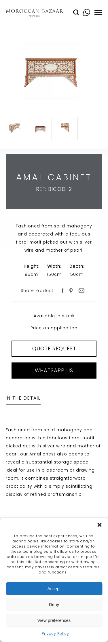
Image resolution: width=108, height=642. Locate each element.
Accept (54, 588)
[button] (99, 525)
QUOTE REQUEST (54, 348)
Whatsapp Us (54, 370)
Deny (54, 604)
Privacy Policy (55, 633)
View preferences (54, 620)
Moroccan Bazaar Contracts (34, 14)
